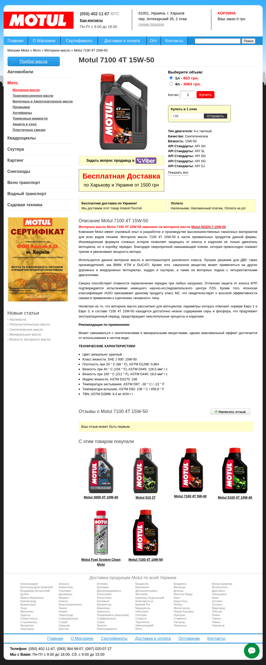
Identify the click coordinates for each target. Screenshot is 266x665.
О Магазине (44, 41)
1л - (187, 78)
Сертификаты (79, 41)
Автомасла (17, 319)
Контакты (174, 41)
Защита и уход (25, 124)
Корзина (227, 13)
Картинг (16, 160)
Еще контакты (91, 20)
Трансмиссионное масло (33, 96)
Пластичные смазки (29, 130)
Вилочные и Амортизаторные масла (43, 101)
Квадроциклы (22, 138)
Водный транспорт (27, 193)
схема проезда (151, 24)
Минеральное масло (25, 334)
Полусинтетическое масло (29, 324)
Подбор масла (33, 61)
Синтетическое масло (26, 329)
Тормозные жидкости (30, 118)
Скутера (16, 149)
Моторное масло (26, 90)
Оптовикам (189, 638)
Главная (16, 41)
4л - (188, 84)
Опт (153, 41)
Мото (13, 83)
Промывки (21, 107)
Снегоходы (19, 171)
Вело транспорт (24, 182)
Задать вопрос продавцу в (121, 160)
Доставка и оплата (122, 41)
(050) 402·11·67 (94, 14)
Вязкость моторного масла (29, 339)
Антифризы (22, 113)
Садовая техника (25, 205)
